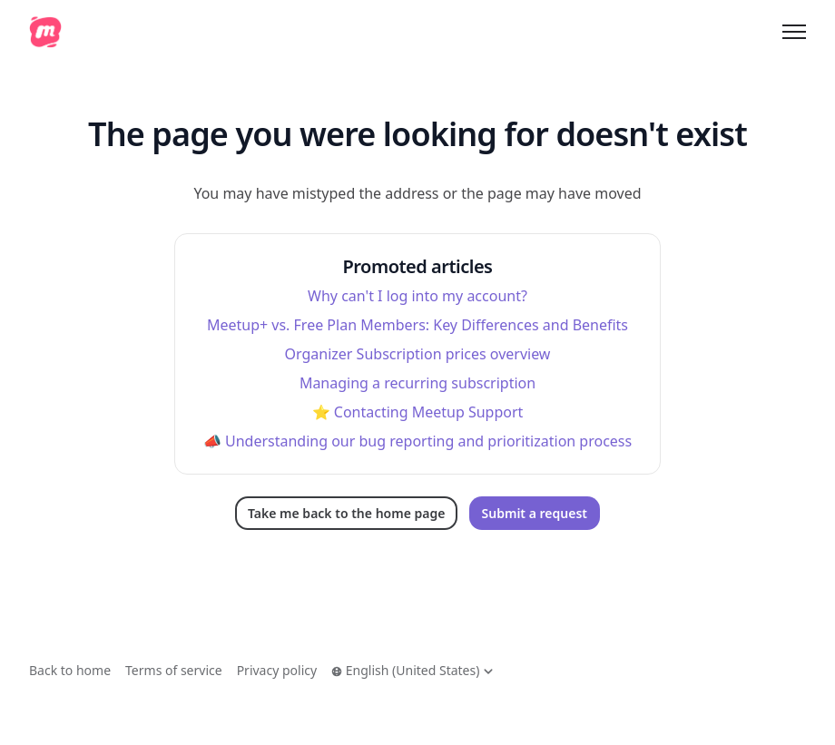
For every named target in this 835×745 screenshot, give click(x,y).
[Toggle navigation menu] (794, 31)
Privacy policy (277, 670)
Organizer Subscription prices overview (418, 354)
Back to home (70, 670)
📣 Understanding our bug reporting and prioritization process (417, 441)
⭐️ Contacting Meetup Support (418, 412)
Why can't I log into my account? (417, 296)
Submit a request (534, 513)
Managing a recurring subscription (417, 383)
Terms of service (173, 670)
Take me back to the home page (346, 513)
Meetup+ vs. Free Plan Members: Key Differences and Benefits (417, 325)
